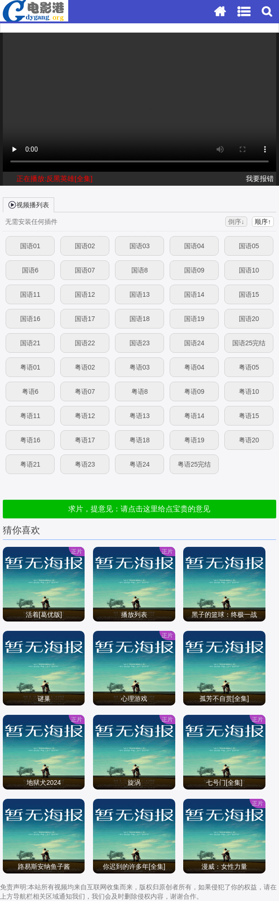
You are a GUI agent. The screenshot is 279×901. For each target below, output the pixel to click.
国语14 (194, 294)
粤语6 (30, 391)
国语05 (249, 246)
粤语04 (194, 367)
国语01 (30, 246)
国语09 (194, 270)
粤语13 (139, 415)
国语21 (30, 343)
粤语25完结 (194, 464)
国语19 (194, 318)
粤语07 (85, 391)
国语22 (85, 343)
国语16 (30, 318)
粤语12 (85, 415)
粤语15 (249, 415)
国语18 (139, 318)
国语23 (139, 343)
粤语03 (139, 367)
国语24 (194, 343)
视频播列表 (28, 204)
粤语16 (30, 440)
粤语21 (30, 464)
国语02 (85, 246)
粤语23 (85, 464)
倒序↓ (236, 221)
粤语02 (85, 367)
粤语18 (139, 440)
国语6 (30, 270)
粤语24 (139, 464)
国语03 (139, 246)
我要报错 (260, 178)
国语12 (85, 294)
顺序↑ (263, 221)
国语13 (139, 294)
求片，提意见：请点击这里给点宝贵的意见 (139, 509)
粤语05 (249, 367)
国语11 (30, 294)
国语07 (85, 270)
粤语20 (249, 440)
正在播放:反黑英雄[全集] (54, 178)
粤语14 (194, 415)
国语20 (249, 318)
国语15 (249, 294)
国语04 (194, 246)
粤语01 (30, 367)
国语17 (85, 318)
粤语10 (249, 391)
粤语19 (194, 440)
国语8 (139, 270)
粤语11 (30, 415)
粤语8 (139, 391)
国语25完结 (249, 343)
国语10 (249, 270)
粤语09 (194, 391)
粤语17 (85, 440)
